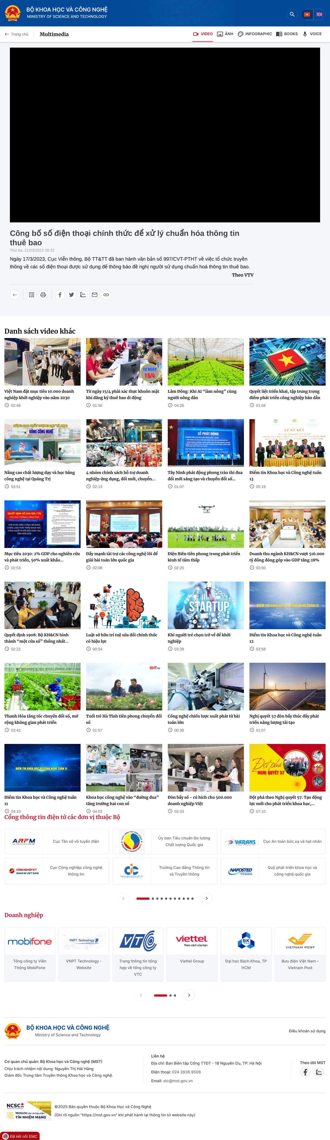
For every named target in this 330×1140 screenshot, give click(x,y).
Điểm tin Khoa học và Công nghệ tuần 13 (285, 475)
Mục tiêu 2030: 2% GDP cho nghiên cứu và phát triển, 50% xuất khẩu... (42, 557)
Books (287, 34)
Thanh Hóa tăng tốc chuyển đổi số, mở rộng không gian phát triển (41, 719)
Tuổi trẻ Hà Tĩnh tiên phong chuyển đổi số (124, 719)
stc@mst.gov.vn (178, 1081)
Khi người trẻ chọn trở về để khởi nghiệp (199, 638)
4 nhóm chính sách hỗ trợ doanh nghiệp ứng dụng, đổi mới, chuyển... (120, 475)
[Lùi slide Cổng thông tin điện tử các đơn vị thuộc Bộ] (123, 898)
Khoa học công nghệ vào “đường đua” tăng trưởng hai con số (122, 800)
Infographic (254, 34)
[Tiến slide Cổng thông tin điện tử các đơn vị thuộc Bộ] (206, 898)
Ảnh (225, 34)
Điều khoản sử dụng (307, 1031)
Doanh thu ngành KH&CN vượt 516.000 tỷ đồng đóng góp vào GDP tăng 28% (286, 557)
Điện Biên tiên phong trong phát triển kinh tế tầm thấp (204, 557)
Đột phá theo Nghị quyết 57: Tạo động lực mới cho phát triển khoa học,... (285, 800)
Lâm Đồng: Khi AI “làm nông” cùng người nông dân (202, 394)
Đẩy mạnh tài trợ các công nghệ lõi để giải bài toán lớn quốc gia (122, 557)
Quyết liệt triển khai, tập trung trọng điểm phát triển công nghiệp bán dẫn (284, 394)
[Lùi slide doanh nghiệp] (140, 995)
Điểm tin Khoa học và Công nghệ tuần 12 (285, 638)
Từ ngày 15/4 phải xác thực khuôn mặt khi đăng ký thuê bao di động (122, 394)
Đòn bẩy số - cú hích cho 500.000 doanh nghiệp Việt (200, 800)
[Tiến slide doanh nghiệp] (189, 995)
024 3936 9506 (186, 1072)
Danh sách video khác (39, 331)
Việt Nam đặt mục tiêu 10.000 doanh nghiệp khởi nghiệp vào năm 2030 (39, 394)
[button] (143, 899)
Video (203, 34)
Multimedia (54, 34)
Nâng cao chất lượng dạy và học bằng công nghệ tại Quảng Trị (39, 475)
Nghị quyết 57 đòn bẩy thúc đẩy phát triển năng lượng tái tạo (284, 719)
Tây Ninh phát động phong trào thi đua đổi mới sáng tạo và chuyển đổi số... (205, 475)
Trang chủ (16, 34)
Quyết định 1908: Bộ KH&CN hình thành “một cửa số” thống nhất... (36, 638)
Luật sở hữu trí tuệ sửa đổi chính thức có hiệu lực (121, 638)
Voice (312, 34)
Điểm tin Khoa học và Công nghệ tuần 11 (40, 800)
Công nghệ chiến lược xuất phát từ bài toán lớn (204, 719)
